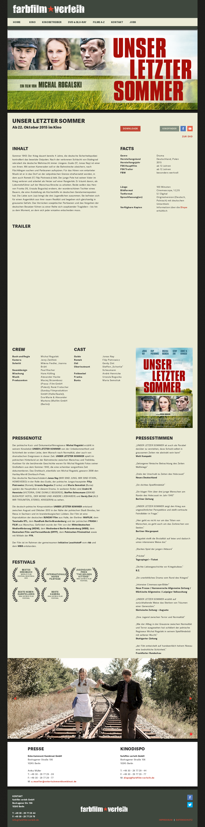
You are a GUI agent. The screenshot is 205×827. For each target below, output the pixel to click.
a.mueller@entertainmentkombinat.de (54, 781)
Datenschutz (184, 820)
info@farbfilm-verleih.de (25, 820)
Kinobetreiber (51, 22)
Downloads (130, 128)
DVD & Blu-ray (77, 22)
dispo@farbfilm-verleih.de (139, 777)
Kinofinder (169, 128)
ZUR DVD (187, 136)
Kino (32, 22)
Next (191, 698)
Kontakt (117, 22)
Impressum (166, 820)
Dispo (183, 207)
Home (17, 22)
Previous (15, 698)
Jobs (133, 22)
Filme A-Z (99, 22)
